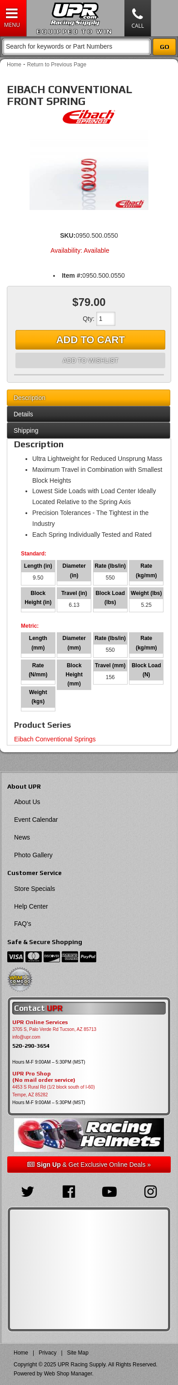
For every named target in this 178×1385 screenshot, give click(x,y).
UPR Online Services (40, 1022)
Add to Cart (90, 339)
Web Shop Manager (68, 1373)
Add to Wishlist (90, 360)
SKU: (67, 235)
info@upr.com (26, 1037)
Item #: (72, 275)
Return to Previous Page (56, 64)
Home (14, 64)
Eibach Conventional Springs (55, 739)
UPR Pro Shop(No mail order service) (43, 1076)
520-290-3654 (30, 1045)
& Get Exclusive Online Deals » (89, 1164)
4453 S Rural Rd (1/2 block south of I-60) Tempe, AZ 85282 (53, 1091)
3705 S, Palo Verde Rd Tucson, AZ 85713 (54, 1029)
